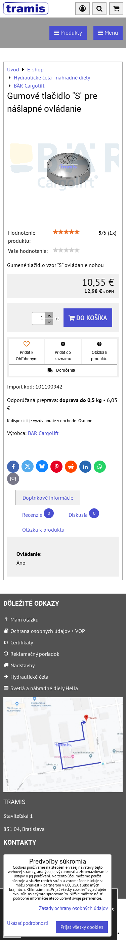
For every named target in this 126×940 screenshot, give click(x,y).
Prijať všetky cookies (81, 927)
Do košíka (88, 317)
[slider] (66, 232)
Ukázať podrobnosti (27, 923)
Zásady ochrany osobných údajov (73, 908)
